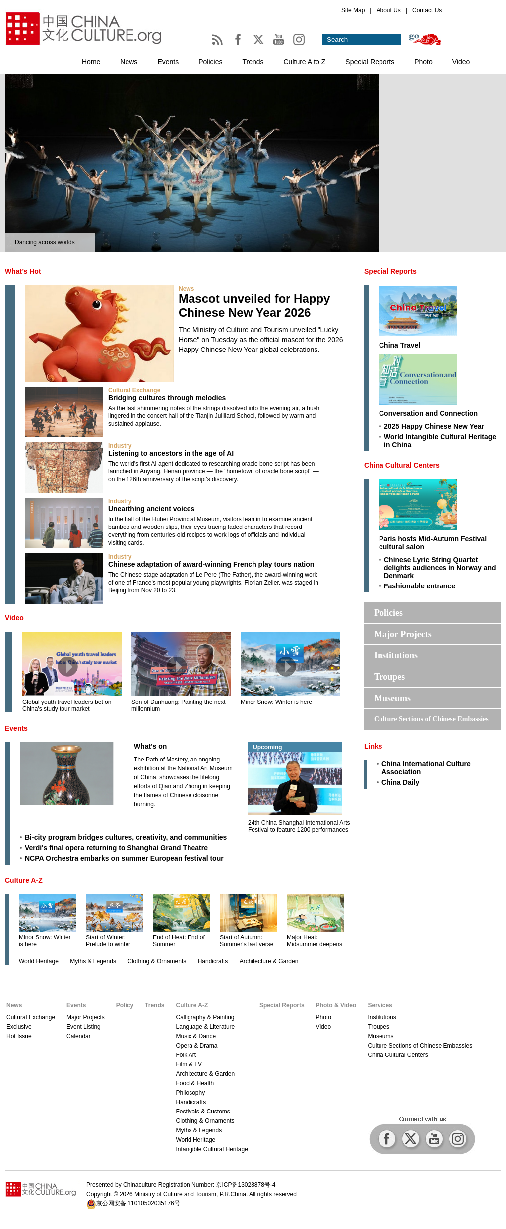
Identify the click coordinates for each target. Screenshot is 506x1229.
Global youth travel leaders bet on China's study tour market (66, 705)
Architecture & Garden (269, 961)
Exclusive (19, 1026)
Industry (119, 445)
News (128, 62)
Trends (252, 62)
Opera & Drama (196, 1045)
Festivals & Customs (203, 1111)
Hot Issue (19, 1036)
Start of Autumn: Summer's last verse (246, 941)
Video (461, 62)
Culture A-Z (24, 880)
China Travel (399, 345)
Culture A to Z (305, 62)
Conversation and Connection (428, 413)
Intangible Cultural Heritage (212, 1149)
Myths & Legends (93, 961)
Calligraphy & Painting (205, 1017)
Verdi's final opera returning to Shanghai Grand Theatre (116, 848)
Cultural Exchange (134, 390)
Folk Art (186, 1055)
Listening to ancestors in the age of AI (171, 453)
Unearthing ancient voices (151, 509)
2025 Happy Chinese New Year (434, 426)
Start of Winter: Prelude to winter (108, 941)
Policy (124, 1005)
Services (380, 1005)
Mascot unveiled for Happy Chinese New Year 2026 (254, 305)
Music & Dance (196, 1036)
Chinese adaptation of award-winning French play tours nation (211, 564)
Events (168, 62)
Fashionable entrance (419, 586)
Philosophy (190, 1092)
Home (91, 62)
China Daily (400, 782)
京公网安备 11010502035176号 (138, 1203)
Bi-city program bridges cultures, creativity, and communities (126, 837)
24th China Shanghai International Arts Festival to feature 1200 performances (299, 826)
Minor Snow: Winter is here (276, 702)
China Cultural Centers (402, 465)
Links (373, 746)
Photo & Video (336, 1005)
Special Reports (369, 62)
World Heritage (39, 961)
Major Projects (403, 634)
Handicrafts (213, 961)
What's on (150, 746)
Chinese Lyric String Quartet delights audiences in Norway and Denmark (440, 568)
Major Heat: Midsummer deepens (314, 941)
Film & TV (188, 1064)
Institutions (396, 655)
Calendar (78, 1036)
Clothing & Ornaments (156, 961)
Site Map (353, 10)
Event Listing (83, 1026)
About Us (388, 10)
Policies (210, 62)
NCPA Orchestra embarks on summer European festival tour (124, 858)
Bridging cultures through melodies (167, 398)
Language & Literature (205, 1026)
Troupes (389, 677)
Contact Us (427, 10)
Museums (392, 698)
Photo (423, 62)
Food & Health (195, 1083)
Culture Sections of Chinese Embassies (431, 719)
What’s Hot (23, 271)
